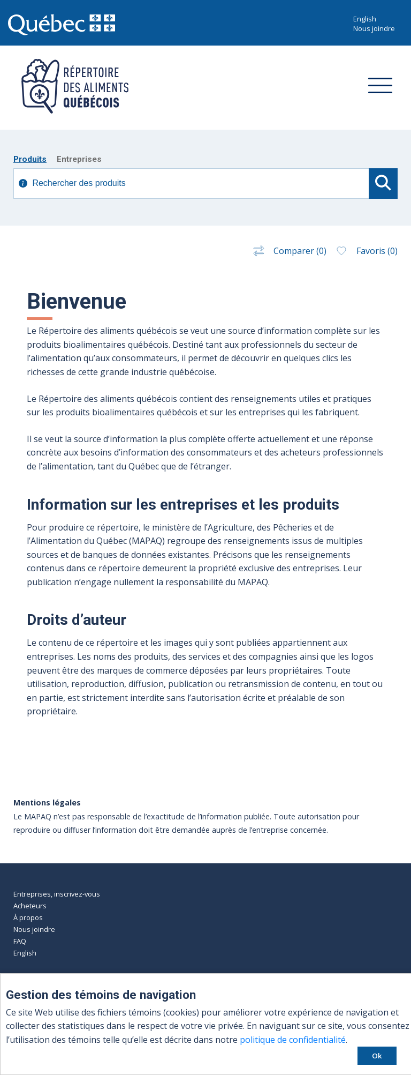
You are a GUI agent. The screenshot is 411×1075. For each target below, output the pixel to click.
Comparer (288, 250)
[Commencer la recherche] (383, 183)
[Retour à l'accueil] (70, 110)
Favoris (366, 250)
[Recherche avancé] (191, 183)
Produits (30, 159)
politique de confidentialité (293, 1040)
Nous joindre (374, 28)
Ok (377, 1056)
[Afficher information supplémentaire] (23, 184)
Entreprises (79, 159)
